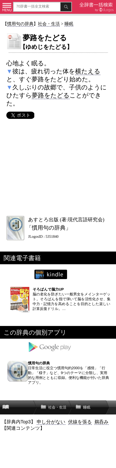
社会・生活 (49, 23)
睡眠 (68, 23)
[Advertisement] (57, 167)
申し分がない (51, 421)
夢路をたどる (50, 95)
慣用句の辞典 (20, 23)
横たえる (87, 71)
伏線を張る (80, 421)
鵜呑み (101, 421)
